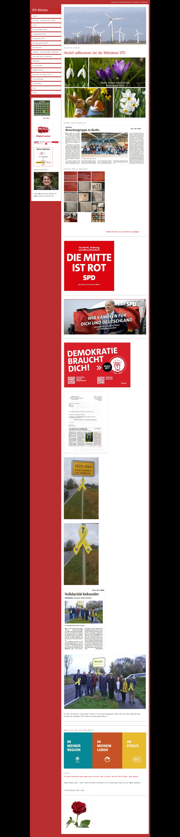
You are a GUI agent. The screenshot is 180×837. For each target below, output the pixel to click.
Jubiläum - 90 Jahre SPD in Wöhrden (45, 52)
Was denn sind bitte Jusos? (42, 74)
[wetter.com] (41, 163)
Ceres (34, 25)
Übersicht (145, 2)
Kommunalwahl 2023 (39, 29)
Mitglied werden (37, 70)
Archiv (34, 92)
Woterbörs (36, 61)
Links (34, 88)
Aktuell (34, 16)
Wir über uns (36, 47)
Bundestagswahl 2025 (40, 43)
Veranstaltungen (38, 79)
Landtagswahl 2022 (39, 34)
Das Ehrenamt (37, 65)
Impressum (136, 2)
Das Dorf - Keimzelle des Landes (44, 20)
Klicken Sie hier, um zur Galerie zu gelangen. (123, 232)
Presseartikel (36, 83)
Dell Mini (46, 118)
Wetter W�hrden (43, 149)
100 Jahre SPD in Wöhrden (42, 56)
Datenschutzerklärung (125, 2)
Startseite (114, 2)
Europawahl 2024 (38, 38)
